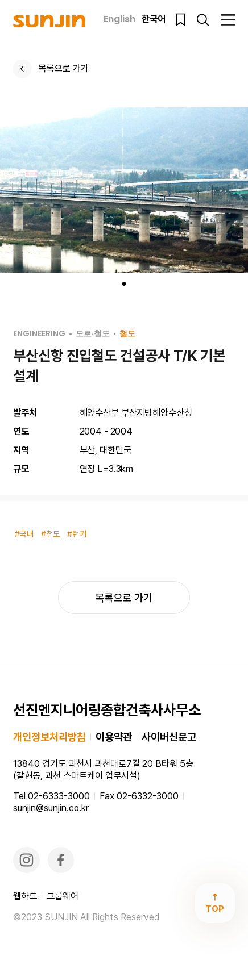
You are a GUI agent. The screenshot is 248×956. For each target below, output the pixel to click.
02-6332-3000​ (148, 796)
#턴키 (77, 534)
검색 (202, 19)
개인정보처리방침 (49, 737)
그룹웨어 (62, 896)
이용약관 (114, 737)
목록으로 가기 (63, 68)
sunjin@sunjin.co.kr (51, 808)
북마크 (180, 19)
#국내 (25, 534)
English (119, 19)
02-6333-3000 (59, 796)
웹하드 (25, 896)
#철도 (51, 534)
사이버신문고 (169, 737)
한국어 (154, 19)
